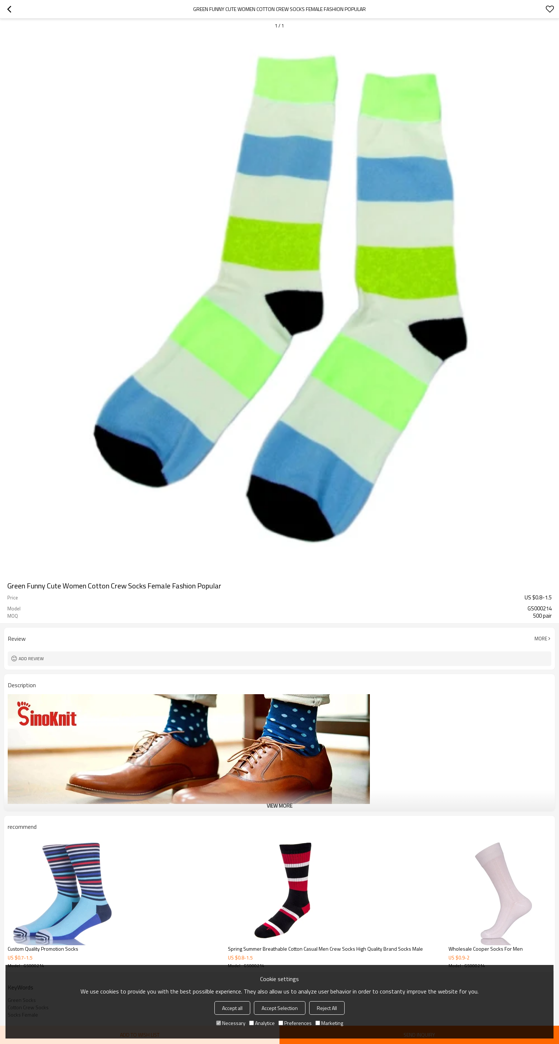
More (540, 638)
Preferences (295, 1023)
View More (279, 805)
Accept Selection (280, 1008)
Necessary (230, 1023)
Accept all (232, 1008)
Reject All (327, 1008)
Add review (31, 658)
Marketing (329, 1023)
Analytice (262, 1023)
